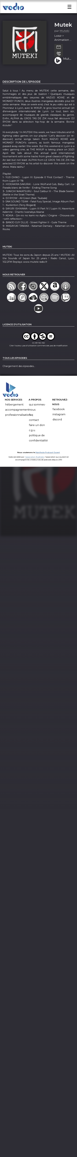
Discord (57, 428)
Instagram (59, 422)
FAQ (31, 423)
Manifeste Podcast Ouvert (47, 461)
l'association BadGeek (34, 465)
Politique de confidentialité (38, 446)
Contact (34, 428)
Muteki (63, 33)
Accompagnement (17, 418)
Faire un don (37, 433)
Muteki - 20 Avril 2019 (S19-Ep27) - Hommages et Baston (67, 67)
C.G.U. (32, 438)
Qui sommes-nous (37, 416)
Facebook (59, 417)
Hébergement (14, 413)
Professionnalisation (18, 423)
